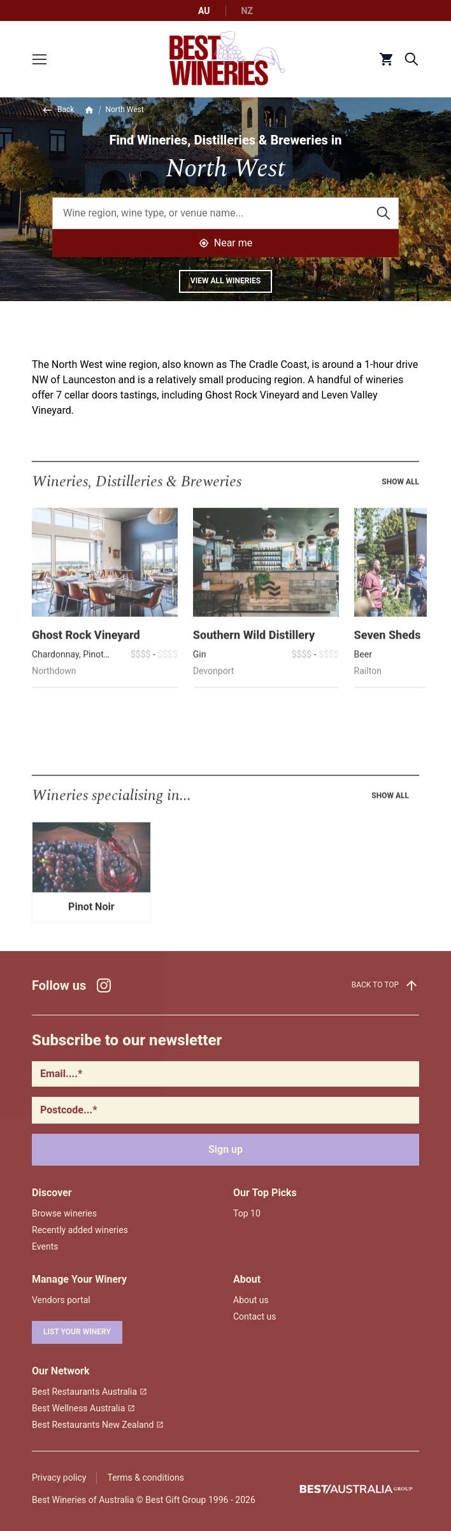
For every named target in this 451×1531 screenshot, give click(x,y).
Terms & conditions (145, 1477)
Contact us (254, 1316)
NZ (247, 11)
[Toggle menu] (39, 59)
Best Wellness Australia (83, 1408)
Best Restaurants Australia (89, 1391)
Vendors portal (61, 1300)
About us (251, 1300)
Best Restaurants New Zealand (98, 1425)
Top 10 (247, 1213)
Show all (400, 501)
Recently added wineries (80, 1230)
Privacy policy (59, 1477)
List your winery (77, 1331)
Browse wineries (64, 1213)
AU (204, 11)
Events (45, 1246)
